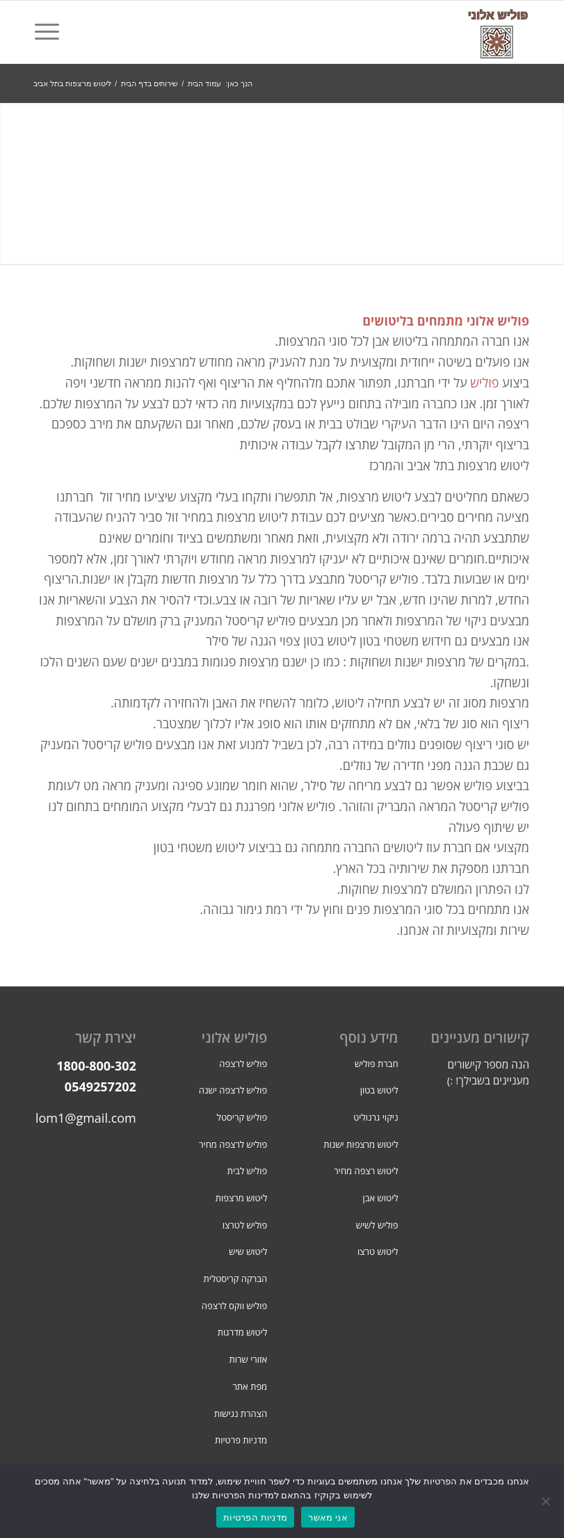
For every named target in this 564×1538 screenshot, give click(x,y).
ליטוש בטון (379, 1090)
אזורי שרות (248, 1359)
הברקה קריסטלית (236, 1278)
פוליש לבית (247, 1170)
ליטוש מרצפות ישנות (360, 1144)
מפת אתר (249, 1386)
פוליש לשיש (377, 1225)
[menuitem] (51, 32)
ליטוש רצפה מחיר (366, 1170)
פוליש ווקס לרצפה (234, 1305)
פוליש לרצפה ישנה (233, 1090)
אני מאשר (328, 1517)
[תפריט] (51, 32)
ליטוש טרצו (377, 1251)
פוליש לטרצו (245, 1225)
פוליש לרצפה (243, 1063)
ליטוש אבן (380, 1198)
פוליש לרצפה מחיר (233, 1144)
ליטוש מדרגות (242, 1332)
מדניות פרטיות (241, 1440)
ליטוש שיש (248, 1251)
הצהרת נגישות (240, 1413)
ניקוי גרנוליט (375, 1117)
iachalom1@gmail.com (70, 1118)
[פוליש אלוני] (498, 32)
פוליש (484, 382)
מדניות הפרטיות (255, 1517)
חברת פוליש (376, 1063)
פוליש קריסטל (242, 1117)
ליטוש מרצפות (242, 1198)
